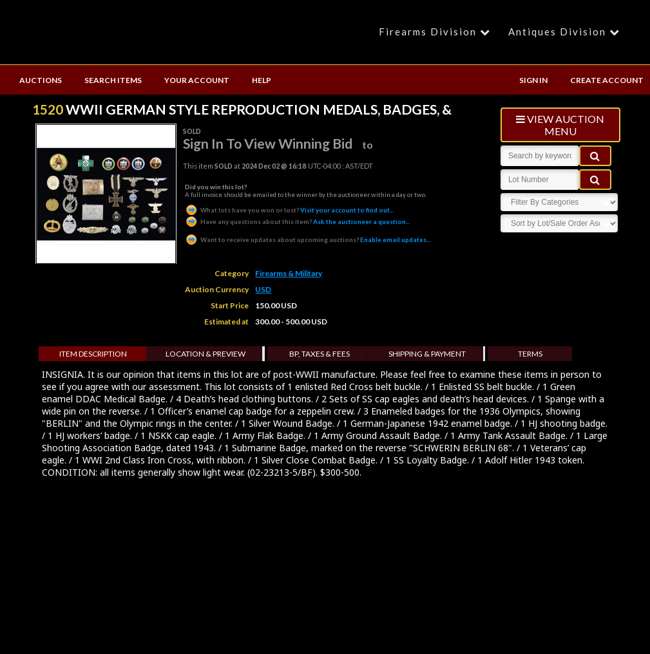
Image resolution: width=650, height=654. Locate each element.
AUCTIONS (40, 80)
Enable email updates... (307, 239)
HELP (261, 80)
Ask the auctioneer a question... (297, 221)
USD (263, 289)
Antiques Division (566, 31)
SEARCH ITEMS (113, 80)
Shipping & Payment (427, 354)
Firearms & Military (288, 273)
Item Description (93, 354)
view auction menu (560, 125)
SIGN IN (533, 80)
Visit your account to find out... (289, 210)
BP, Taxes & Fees (319, 354)
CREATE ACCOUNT (607, 80)
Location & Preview (205, 354)
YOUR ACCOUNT (196, 80)
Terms (530, 354)
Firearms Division (436, 31)
